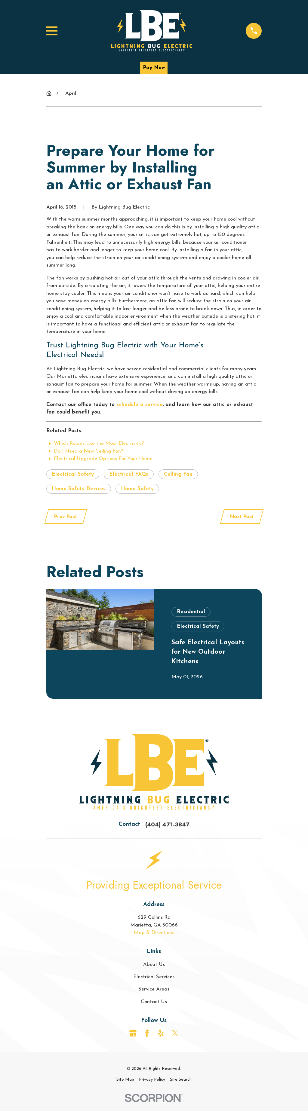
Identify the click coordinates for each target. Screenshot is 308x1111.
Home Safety (137, 488)
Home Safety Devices (79, 488)
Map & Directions (154, 932)
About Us (154, 964)
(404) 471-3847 (167, 824)
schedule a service (139, 404)
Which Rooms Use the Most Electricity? (99, 443)
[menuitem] (125, 1079)
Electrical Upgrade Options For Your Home (103, 458)
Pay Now (154, 67)
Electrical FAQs (128, 474)
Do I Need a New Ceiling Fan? (88, 451)
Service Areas (153, 989)
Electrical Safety (73, 474)
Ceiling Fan (178, 474)
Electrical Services (153, 976)
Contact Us (154, 1001)
